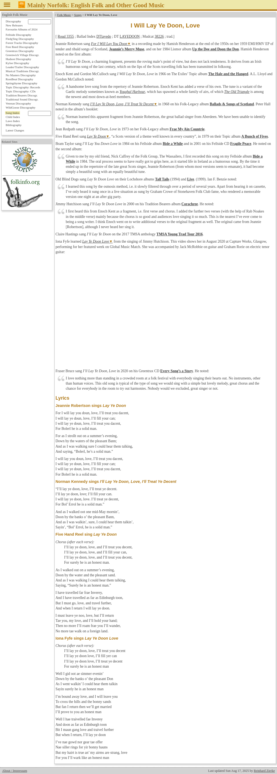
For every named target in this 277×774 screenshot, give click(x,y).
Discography (13, 21)
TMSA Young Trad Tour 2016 (180, 234)
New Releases (14, 25)
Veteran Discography (18, 103)
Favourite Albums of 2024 (21, 29)
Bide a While (173, 144)
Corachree (189, 204)
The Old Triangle (237, 92)
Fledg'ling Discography (20, 38)
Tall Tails (162, 179)
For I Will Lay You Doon (109, 44)
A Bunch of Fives (254, 136)
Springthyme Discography (21, 83)
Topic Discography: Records (23, 87)
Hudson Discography (18, 59)
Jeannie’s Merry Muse (126, 49)
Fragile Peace (240, 144)
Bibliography (14, 125)
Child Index (13, 116)
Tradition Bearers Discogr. (22, 95)
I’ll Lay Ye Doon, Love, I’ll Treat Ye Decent (122, 104)
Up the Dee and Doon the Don (215, 49)
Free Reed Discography (20, 46)
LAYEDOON (130, 36)
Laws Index (13, 121)
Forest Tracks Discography (22, 42)
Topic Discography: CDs (21, 91)
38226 (159, 36)
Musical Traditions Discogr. (22, 71)
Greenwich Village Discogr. (22, 55)
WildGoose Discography (20, 107)
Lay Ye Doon (96, 136)
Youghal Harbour (132, 92)
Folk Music (64, 14)
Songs (77, 14)
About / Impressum (14, 771)
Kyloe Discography (17, 63)
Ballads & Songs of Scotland (232, 104)
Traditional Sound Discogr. (22, 99)
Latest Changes (15, 130)
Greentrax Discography (20, 51)
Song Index (12, 112)
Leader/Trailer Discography (22, 67)
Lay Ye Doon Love (95, 241)
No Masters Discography (21, 75)
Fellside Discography (18, 34)
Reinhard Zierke (264, 771)
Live (190, 179)
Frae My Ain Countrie (187, 129)
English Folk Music (15, 15)
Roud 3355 (66, 36)
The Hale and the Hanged (228, 74)
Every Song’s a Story (176, 371)
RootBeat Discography (19, 79)
